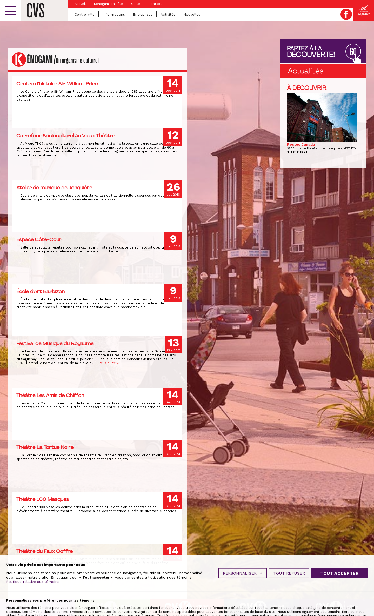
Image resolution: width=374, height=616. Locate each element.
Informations (114, 14)
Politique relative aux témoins (32, 602)
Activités (168, 14)
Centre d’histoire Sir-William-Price (57, 83)
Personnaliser (242, 593)
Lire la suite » (107, 363)
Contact (155, 4)
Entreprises (142, 14)
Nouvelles (191, 14)
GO (353, 52)
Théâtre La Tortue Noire (45, 447)
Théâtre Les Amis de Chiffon (50, 395)
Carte (135, 4)
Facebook (346, 14)
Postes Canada (301, 144)
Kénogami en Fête (108, 4)
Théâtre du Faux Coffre (44, 551)
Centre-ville (85, 14)
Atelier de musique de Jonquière (54, 187)
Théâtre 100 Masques (42, 499)
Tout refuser (289, 593)
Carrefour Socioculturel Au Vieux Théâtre (65, 135)
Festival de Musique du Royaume (55, 343)
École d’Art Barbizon (40, 291)
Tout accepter (339, 593)
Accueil (80, 4)
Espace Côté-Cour (39, 239)
